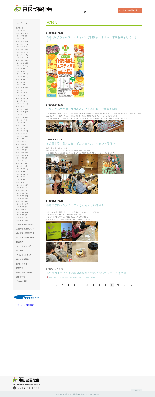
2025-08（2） (23, 47)
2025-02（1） (23, 58)
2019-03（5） (23, 212)
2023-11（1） (22, 90)
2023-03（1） (23, 104)
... (125, 285)
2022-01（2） (23, 136)
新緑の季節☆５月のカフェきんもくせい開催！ (75, 205)
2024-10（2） (23, 66)
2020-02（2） (23, 182)
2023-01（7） (23, 109)
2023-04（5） (23, 101)
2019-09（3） (23, 196)
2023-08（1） (23, 96)
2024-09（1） (23, 69)
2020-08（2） (23, 171)
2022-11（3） (22, 115)
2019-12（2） (22, 188)
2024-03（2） (23, 82)
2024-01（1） (23, 87)
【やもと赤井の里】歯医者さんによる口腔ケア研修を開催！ (83, 109)
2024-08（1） (23, 71)
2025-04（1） (23, 52)
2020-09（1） (23, 169)
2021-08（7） (23, 144)
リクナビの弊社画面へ (26, 305)
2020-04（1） (23, 177)
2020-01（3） (23, 185)
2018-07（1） (23, 220)
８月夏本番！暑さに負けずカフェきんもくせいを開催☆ (80, 143)
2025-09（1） (23, 44)
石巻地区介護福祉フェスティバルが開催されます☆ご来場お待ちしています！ (91, 39)
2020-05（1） (23, 174)
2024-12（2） (23, 63)
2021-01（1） (22, 161)
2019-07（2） (23, 201)
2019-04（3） (23, 209)
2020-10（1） (23, 166)
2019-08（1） (23, 199)
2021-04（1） (23, 152)
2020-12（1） (22, 163)
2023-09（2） (23, 93)
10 (118, 285)
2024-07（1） (23, 74)
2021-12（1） (22, 139)
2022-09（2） (23, 120)
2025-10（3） (23, 41)
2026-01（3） (23, 33)
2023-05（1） (23, 98)
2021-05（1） (22, 150)
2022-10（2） (23, 117)
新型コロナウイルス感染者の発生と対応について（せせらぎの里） (87, 273)
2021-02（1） (22, 158)
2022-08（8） (23, 123)
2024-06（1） (23, 77)
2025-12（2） (23, 36)
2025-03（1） (23, 55)
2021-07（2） (23, 147)
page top (136, 390)
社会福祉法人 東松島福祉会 (71, 394)
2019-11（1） (22, 190)
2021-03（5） (23, 155)
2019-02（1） (22, 215)
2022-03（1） (23, 131)
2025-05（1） (23, 49)
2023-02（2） (23, 106)
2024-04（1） (23, 79)
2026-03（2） (23, 31)
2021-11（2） (22, 142)
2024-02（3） (23, 85)
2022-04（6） (23, 128)
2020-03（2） (23, 180)
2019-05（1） (22, 207)
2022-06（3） (23, 125)
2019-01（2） (22, 218)
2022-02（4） (23, 133)
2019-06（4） (23, 204)
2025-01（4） (23, 60)
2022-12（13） (23, 112)
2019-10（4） (23, 193)
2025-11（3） (22, 39)
